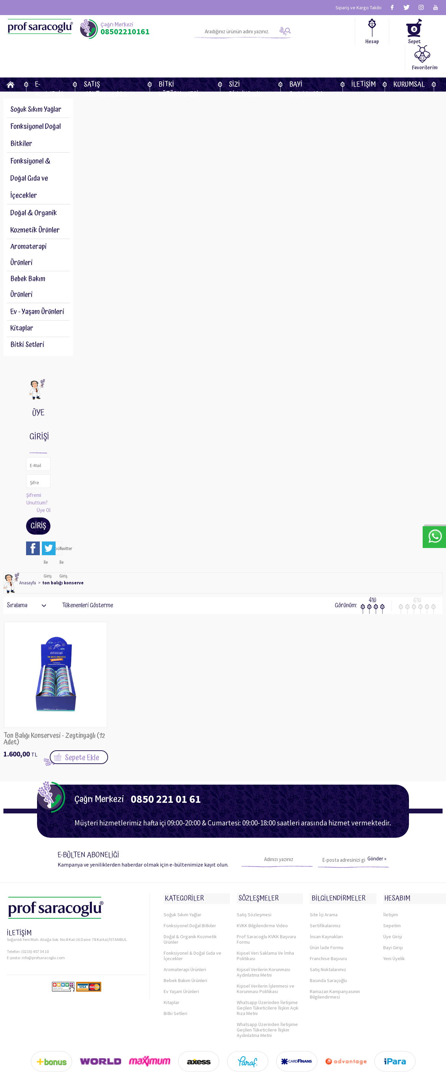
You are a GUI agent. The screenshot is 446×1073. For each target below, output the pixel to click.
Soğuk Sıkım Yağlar (37, 84)
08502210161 (125, 31)
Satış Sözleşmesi (254, 894)
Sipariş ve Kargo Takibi (359, 7)
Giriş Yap (38, 510)
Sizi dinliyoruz (245, 58)
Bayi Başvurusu (305, 58)
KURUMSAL (409, 58)
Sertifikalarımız (325, 905)
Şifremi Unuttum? (37, 482)
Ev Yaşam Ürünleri (181, 971)
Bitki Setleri (28, 327)
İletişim (363, 58)
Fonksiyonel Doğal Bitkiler (190, 905)
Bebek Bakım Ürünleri (28, 266)
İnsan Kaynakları (326, 916)
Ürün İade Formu (326, 927)
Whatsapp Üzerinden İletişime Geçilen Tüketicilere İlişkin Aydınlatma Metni (267, 1009)
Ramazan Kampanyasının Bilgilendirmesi (335, 974)
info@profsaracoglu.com (43, 940)
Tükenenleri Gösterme (83, 588)
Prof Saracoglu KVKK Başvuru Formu (266, 919)
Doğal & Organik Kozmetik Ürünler (190, 919)
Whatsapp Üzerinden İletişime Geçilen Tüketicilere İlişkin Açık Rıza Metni (267, 987)
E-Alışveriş (49, 58)
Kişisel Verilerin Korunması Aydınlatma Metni (263, 952)
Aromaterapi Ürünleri (29, 231)
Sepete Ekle (82, 741)
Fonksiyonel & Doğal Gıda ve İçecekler (192, 935)
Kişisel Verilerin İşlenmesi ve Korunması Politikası (265, 968)
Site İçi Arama (324, 894)
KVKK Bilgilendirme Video (262, 905)
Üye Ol (43, 493)
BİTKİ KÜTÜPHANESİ (178, 58)
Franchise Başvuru (328, 938)
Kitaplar (21, 309)
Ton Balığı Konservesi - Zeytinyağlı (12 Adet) (53, 722)
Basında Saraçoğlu (328, 960)
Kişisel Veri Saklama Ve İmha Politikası (265, 935)
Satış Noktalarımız (106, 58)
